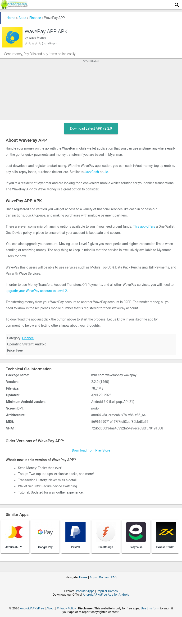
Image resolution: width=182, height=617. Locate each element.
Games (104, 577)
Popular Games (107, 591)
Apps (22, 18)
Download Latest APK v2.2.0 (91, 128)
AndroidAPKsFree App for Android (106, 594)
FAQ (113, 577)
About (50, 608)
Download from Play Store (91, 450)
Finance (35, 18)
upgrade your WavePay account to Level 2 (36, 291)
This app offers (144, 226)
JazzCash (91, 172)
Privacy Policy (66, 608)
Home (10, 18)
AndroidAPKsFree (32, 608)
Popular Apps (85, 591)
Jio (106, 172)
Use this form (150, 608)
